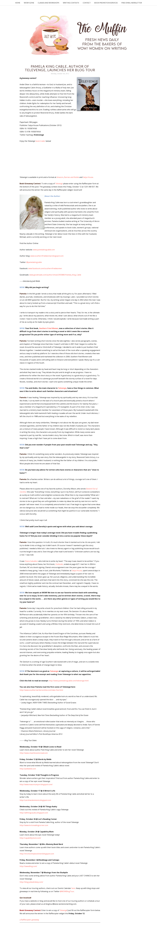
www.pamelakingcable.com (44, 249)
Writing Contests (71, 3)
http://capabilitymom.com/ (30, 838)
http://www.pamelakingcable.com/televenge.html (69, 680)
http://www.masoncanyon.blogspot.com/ (36, 784)
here (73, 888)
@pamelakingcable (34, 262)
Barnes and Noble (71, 177)
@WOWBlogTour (67, 891)
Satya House (88, 177)
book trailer (40, 141)
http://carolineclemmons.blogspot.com (35, 800)
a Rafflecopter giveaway (29, 919)
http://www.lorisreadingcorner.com (34, 825)
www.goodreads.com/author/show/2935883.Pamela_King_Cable (55, 275)
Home (17, 3)
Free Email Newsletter (131, 3)
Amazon (60, 177)
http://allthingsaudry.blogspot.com (34, 813)
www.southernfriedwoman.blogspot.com (46, 256)
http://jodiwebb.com (28, 769)
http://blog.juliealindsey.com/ (31, 882)
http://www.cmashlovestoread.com (34, 753)
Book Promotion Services (106, 3)
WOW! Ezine (29, 3)
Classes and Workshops (48, 3)
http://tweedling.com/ (28, 866)
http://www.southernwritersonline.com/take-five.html (41, 690)
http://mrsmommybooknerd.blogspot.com (37, 854)
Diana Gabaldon (31, 561)
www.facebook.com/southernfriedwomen (45, 268)
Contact (87, 3)
